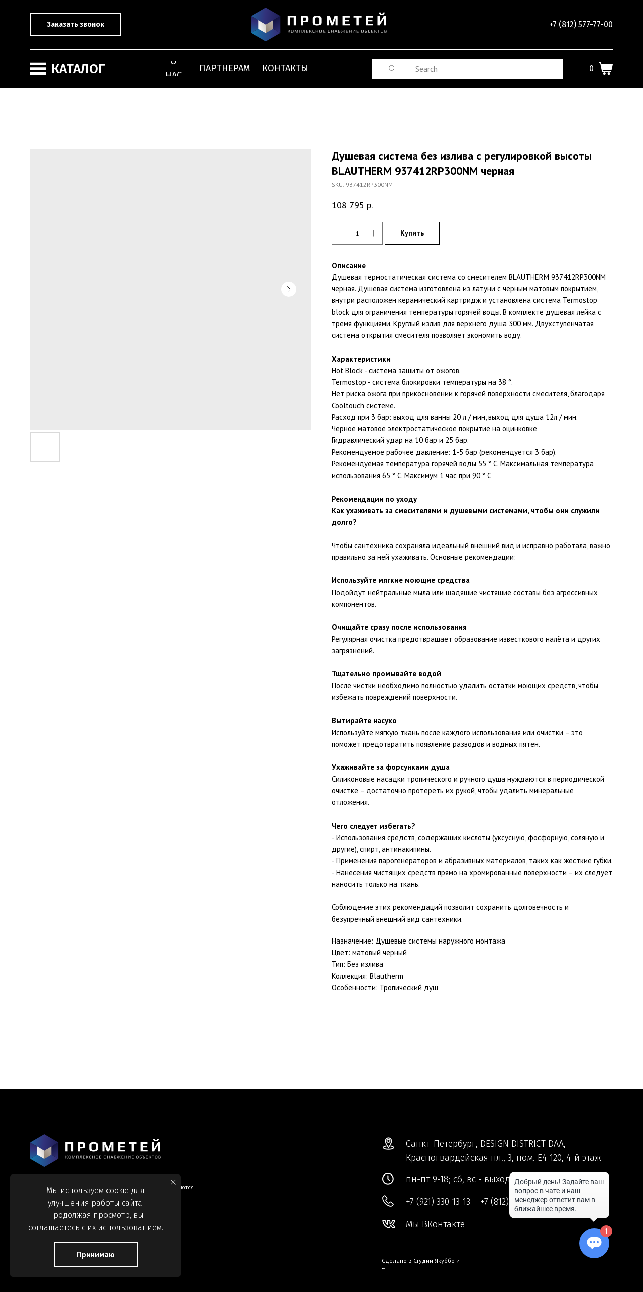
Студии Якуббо (434, 1260)
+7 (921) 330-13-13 (438, 1201)
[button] (75, 24)
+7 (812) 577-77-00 (581, 24)
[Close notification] (173, 1182)
